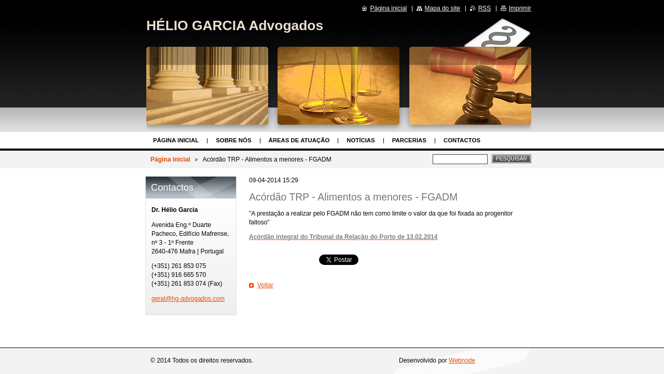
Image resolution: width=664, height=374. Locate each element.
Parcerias (409, 140)
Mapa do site (443, 8)
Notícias (361, 140)
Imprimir (520, 8)
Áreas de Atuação (299, 140)
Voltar (265, 285)
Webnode (462, 360)
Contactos (462, 140)
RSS (484, 8)
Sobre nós (233, 140)
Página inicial (176, 140)
